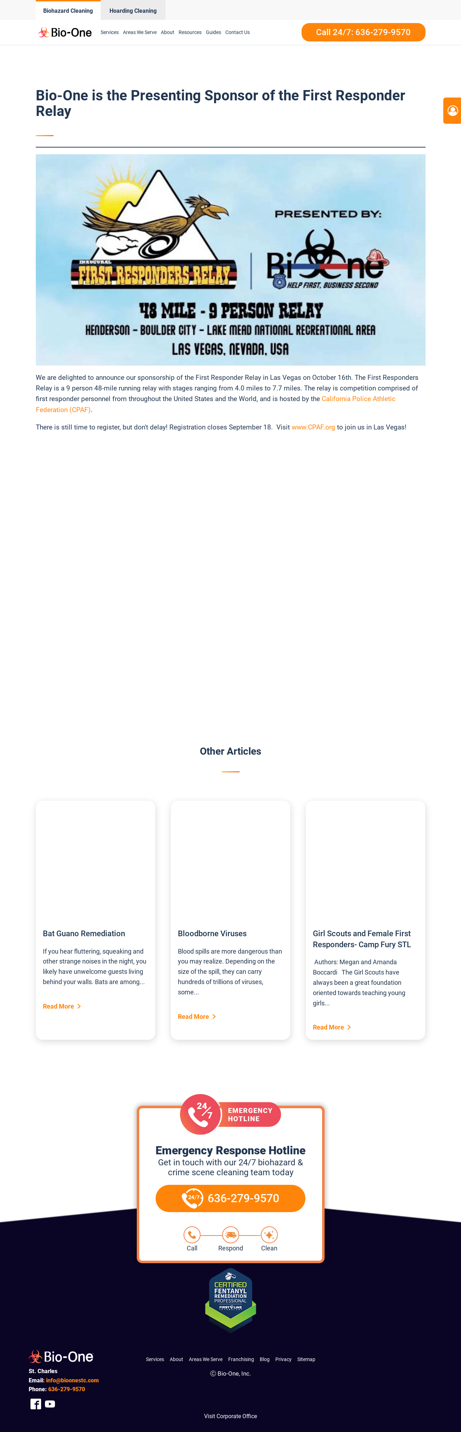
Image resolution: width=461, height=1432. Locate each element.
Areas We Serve (140, 32)
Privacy (283, 1359)
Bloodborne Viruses (212, 933)
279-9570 (66, 1389)
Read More (58, 1006)
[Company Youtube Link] (50, 1404)
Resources (190, 32)
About (167, 32)
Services (110, 32)
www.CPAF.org (313, 427)
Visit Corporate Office (230, 1416)
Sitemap (306, 1359)
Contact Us (237, 32)
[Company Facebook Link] (35, 1404)
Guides (213, 32)
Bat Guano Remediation (84, 933)
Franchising (241, 1359)
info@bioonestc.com (72, 1380)
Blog (265, 1359)
